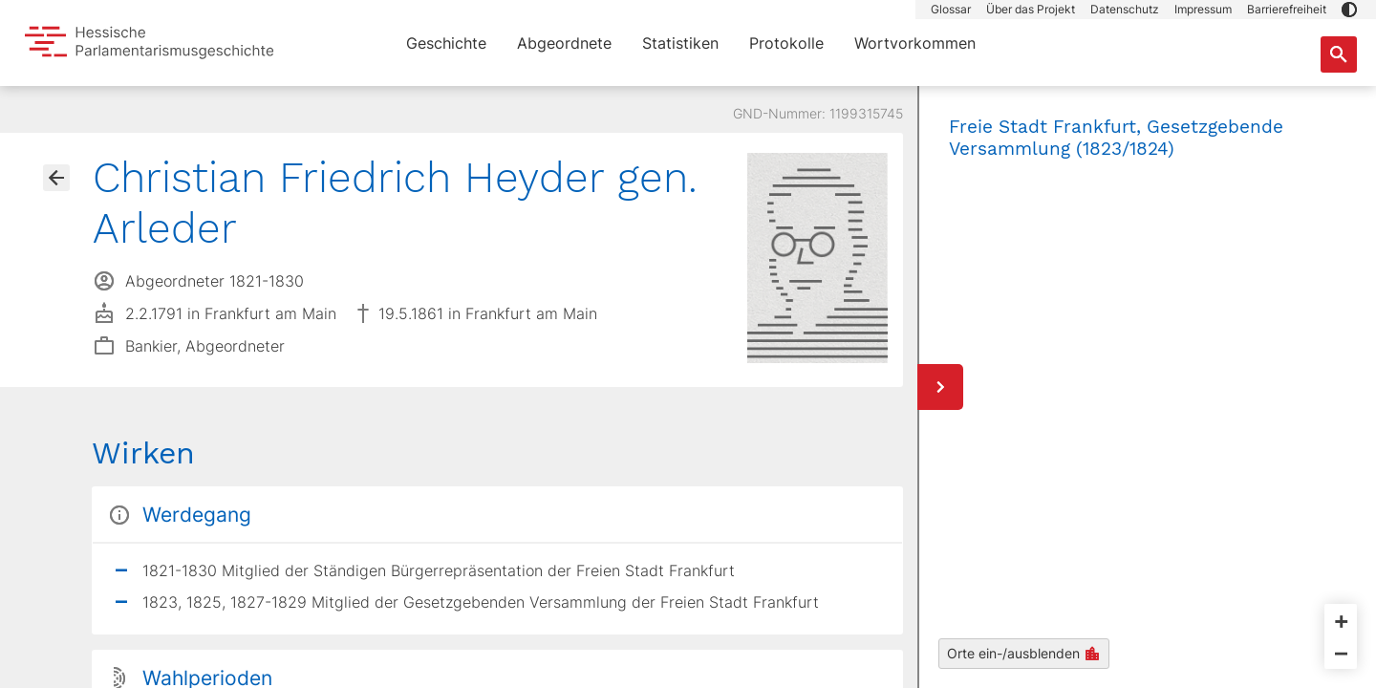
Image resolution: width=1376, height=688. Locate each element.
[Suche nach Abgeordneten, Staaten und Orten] (1339, 54)
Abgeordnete (564, 43)
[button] (1349, 9)
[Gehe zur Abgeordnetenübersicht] (56, 177)
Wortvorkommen (915, 43)
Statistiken (680, 43)
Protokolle (786, 43)
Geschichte (446, 43)
